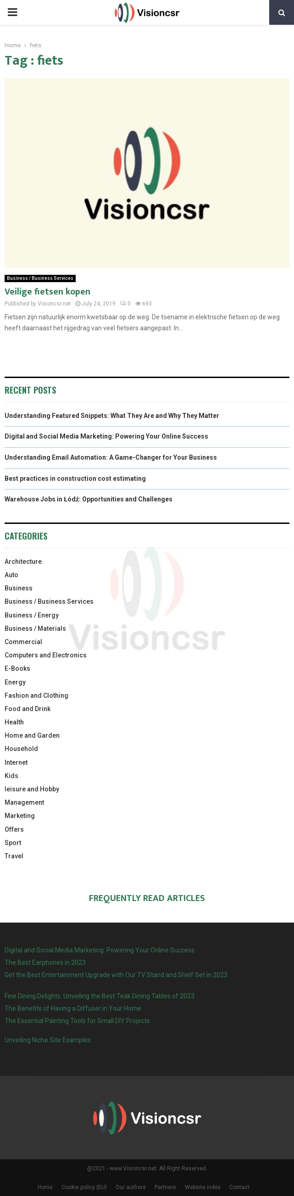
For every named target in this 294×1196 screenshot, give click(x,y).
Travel (14, 856)
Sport (13, 842)
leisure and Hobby (32, 789)
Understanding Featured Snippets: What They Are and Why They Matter (112, 415)
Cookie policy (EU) (84, 1187)
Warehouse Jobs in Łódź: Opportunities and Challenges (88, 499)
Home (45, 1187)
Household (21, 748)
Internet (16, 762)
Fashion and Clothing (36, 695)
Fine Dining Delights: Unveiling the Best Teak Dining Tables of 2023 (99, 996)
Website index (203, 1187)
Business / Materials (35, 628)
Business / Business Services (40, 278)
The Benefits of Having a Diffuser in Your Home (73, 1008)
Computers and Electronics (46, 655)
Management (24, 802)
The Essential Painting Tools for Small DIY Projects (77, 1020)
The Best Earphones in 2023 (45, 962)
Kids (11, 775)
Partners (165, 1187)
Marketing (20, 815)
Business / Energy (32, 615)
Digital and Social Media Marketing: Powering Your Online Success (106, 436)
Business (19, 588)
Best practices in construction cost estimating (75, 478)
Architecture (23, 561)
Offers (14, 829)
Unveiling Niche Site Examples (48, 1040)
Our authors (131, 1187)
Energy (15, 682)
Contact (239, 1187)
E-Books (17, 668)
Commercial (23, 641)
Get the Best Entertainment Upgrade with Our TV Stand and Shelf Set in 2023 (116, 975)
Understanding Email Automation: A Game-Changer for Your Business (111, 457)
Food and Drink (27, 708)
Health (14, 722)
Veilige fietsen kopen (47, 292)
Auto (11, 575)
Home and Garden (32, 735)
